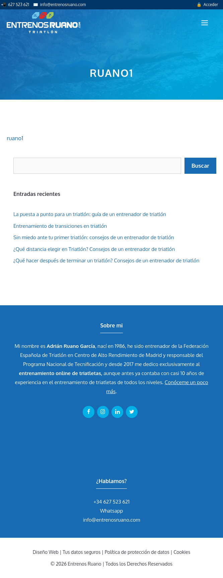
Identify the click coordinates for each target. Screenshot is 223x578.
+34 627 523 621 (111, 501)
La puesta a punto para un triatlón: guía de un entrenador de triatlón (89, 214)
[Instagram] (103, 412)
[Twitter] (132, 412)
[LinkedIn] (117, 412)
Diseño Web (46, 552)
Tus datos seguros (81, 552)
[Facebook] (88, 412)
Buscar (200, 165)
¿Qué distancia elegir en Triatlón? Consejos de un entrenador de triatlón (94, 249)
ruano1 (15, 138)
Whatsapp (111, 511)
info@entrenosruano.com (63, 4)
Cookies (181, 552)
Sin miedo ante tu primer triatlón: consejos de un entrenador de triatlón (93, 237)
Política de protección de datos (137, 552)
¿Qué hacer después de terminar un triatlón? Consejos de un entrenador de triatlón (106, 260)
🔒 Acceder (207, 4)
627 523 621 (18, 4)
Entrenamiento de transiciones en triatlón (60, 226)
